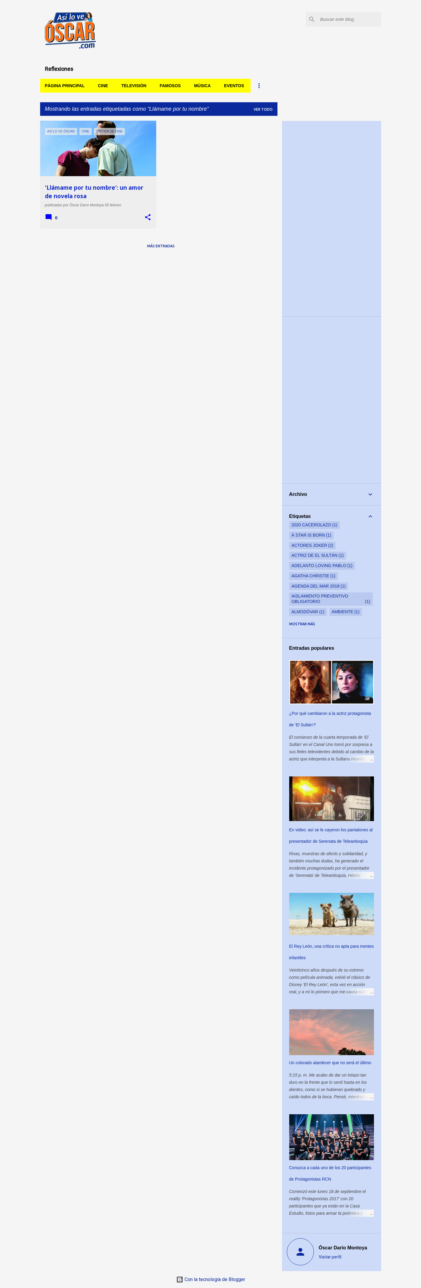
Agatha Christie (310, 575)
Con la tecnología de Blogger (210, 1279)
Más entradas (161, 246)
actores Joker (309, 545)
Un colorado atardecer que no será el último (330, 1062)
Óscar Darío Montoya (343, 1247)
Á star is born (308, 535)
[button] (147, 217)
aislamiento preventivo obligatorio (320, 599)
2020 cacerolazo (311, 524)
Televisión (133, 85)
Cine (103, 85)
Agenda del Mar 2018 (316, 586)
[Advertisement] (331, 218)
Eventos (234, 85)
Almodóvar (305, 611)
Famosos (170, 85)
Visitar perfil (330, 1257)
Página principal (65, 85)
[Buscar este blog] (349, 19)
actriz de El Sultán (314, 555)
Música (202, 85)
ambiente (342, 611)
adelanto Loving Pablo (319, 565)
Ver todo (263, 109)
